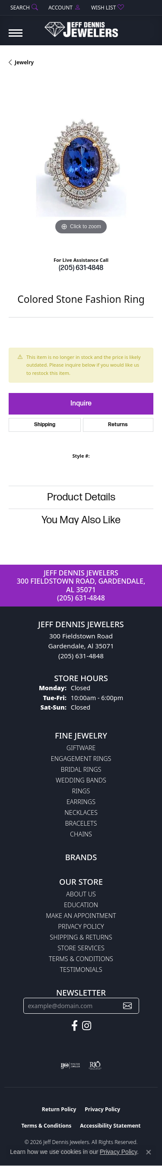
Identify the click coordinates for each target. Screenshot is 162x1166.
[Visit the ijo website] (70, 1065)
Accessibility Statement (110, 1125)
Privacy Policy (81, 926)
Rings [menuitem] (81, 791)
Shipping (44, 424)
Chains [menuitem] (81, 834)
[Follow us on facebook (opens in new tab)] (74, 1026)
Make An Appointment (81, 915)
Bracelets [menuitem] (81, 823)
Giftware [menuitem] (81, 748)
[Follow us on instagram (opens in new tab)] (86, 1026)
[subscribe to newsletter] (127, 1005)
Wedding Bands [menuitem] (81, 780)
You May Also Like (81, 520)
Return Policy (59, 1109)
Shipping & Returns (81, 937)
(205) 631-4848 (81, 268)
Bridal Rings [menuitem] (81, 769)
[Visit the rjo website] (95, 1065)
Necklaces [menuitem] (81, 812)
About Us (81, 894)
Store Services (81, 948)
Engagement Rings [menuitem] (81, 758)
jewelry (24, 62)
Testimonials (81, 969)
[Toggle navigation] (15, 37)
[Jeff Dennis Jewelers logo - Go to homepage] (81, 26)
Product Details (81, 497)
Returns (118, 424)
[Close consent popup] (148, 1152)
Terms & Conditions (81, 959)
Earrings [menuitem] (81, 802)
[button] (23, 7)
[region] (81, 164)
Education (81, 905)
